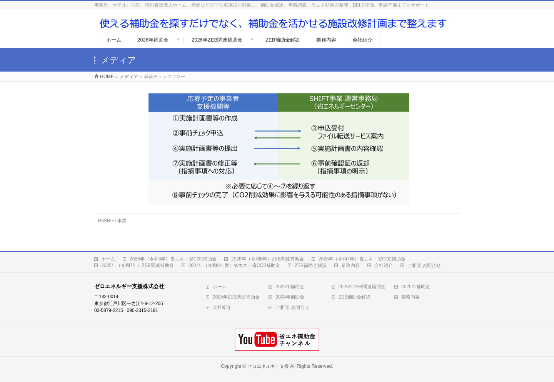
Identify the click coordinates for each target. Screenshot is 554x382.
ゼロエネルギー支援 (268, 366)
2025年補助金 (415, 286)
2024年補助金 (289, 297)
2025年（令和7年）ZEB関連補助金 (137, 265)
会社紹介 (383, 265)
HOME (107, 76)
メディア (129, 76)
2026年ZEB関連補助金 (362, 286)
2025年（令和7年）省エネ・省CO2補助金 (362, 259)
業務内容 (350, 265)
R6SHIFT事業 (112, 221)
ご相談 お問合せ (424, 265)
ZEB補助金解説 (311, 265)
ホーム (108, 259)
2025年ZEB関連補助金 (236, 297)
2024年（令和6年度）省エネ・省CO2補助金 (234, 265)
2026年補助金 (289, 286)
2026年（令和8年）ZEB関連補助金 (267, 259)
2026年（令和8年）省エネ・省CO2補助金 (173, 259)
